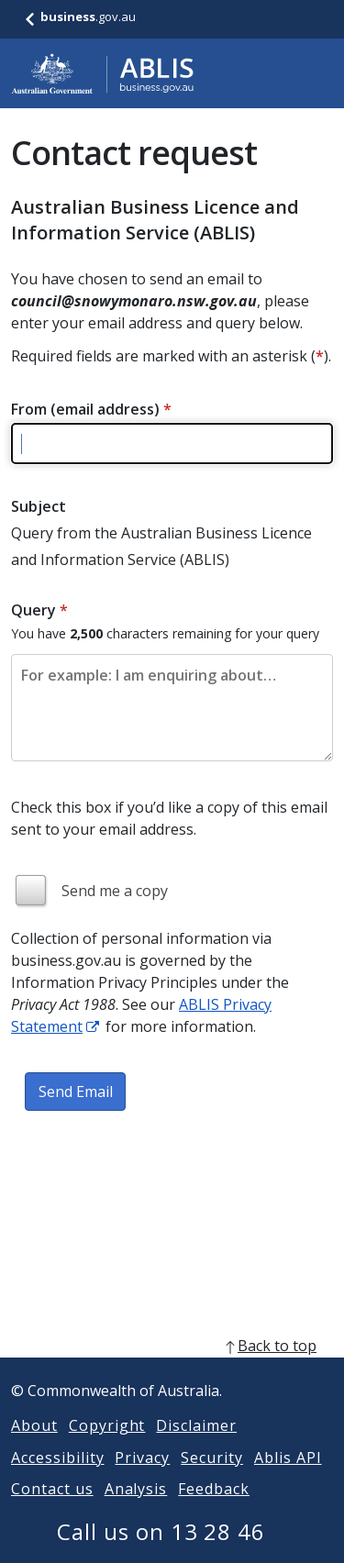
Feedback (214, 1511)
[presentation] (150, 1181)
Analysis (136, 1511)
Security (212, 1479)
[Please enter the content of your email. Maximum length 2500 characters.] (172, 707)
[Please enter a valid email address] (172, 443)
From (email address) (91, 409)
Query (39, 610)
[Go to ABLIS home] (102, 73)
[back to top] (172, 1368)
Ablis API (288, 1479)
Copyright (107, 1447)
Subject (38, 506)
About (34, 1447)
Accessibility (57, 1479)
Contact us (52, 1511)
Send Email (76, 1091)
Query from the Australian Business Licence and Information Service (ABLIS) (161, 546)
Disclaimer (196, 1447)
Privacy (142, 1479)
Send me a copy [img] (114, 891)
